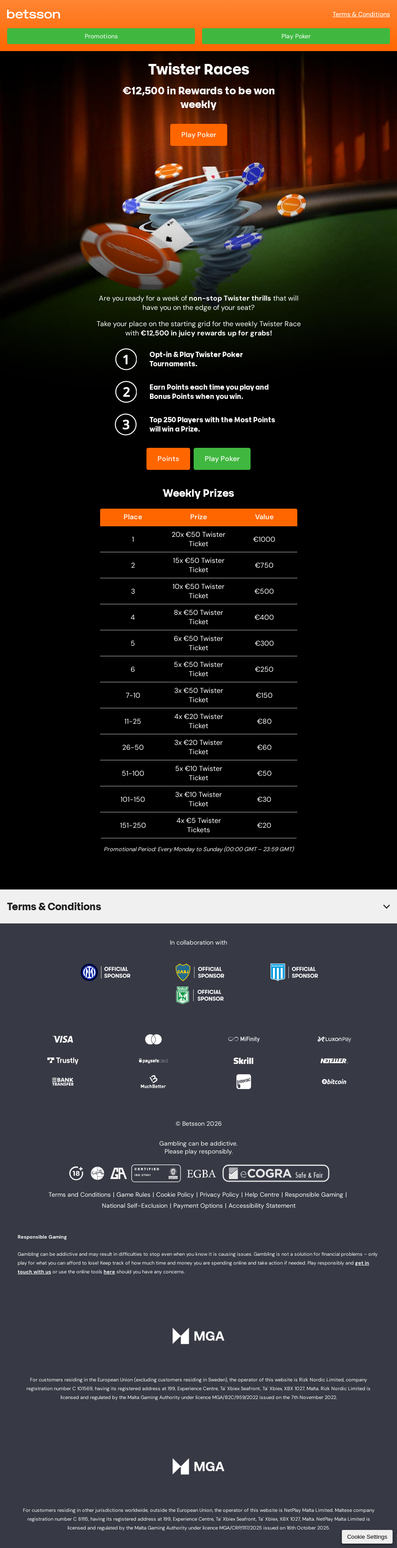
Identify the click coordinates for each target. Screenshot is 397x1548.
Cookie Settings (367, 1536)
